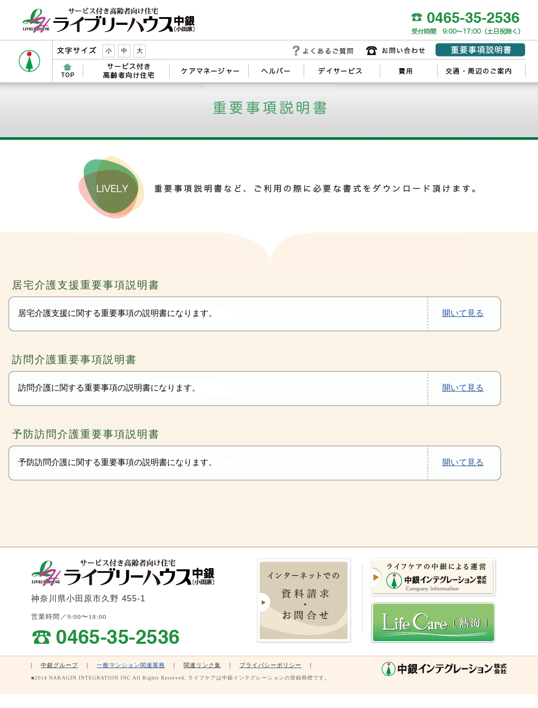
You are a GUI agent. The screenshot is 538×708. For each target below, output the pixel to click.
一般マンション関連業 (128, 665)
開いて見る (463, 313)
